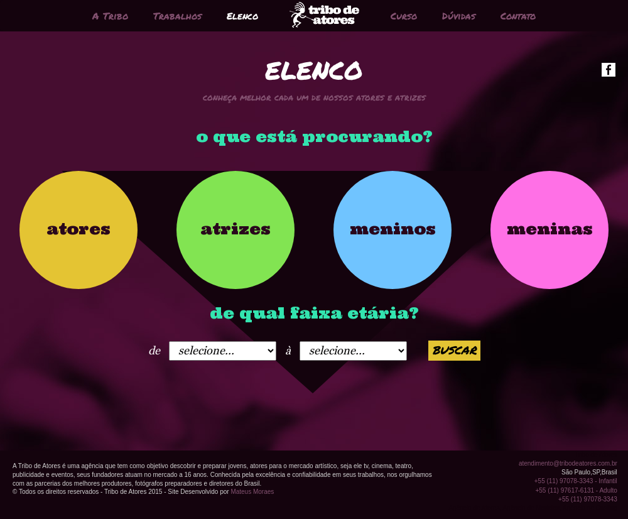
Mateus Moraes (252, 491)
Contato (518, 16)
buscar (454, 350)
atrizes (235, 229)
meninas (550, 229)
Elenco (242, 16)
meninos (393, 229)
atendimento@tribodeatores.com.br (568, 463)
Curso (404, 16)
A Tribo (110, 16)
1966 (222, 351)
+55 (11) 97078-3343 (587, 499)
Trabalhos (177, 16)
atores (78, 229)
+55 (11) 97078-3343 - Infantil (575, 481)
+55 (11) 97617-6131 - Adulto (576, 490)
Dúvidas (458, 16)
